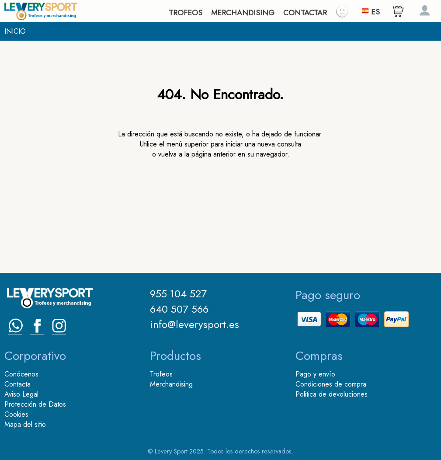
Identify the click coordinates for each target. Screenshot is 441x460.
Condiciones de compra (330, 384)
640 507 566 (179, 309)
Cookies (16, 414)
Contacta (17, 384)
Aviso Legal (21, 394)
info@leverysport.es (194, 324)
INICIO (15, 31)
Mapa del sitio (25, 424)
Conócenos (21, 374)
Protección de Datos (35, 404)
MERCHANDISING (242, 12)
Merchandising (171, 384)
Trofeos (161, 374)
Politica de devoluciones (331, 394)
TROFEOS (185, 12)
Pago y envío (315, 374)
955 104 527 (178, 293)
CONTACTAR (305, 12)
